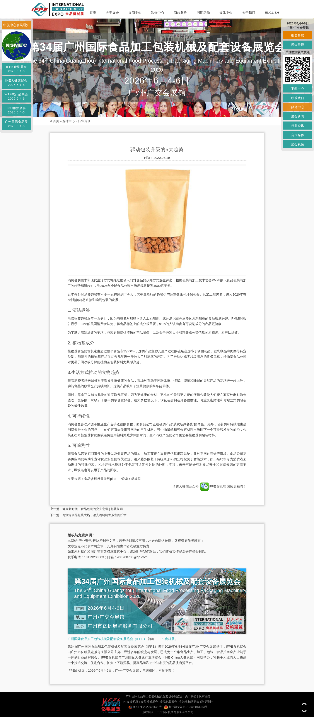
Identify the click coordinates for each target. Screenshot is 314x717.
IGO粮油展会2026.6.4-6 (16, 110)
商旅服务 (180, 12)
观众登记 (297, 44)
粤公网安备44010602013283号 (185, 706)
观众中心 (157, 12)
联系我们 (204, 696)
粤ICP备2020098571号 (145, 706)
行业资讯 (84, 121)
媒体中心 (225, 12)
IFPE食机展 (166, 639)
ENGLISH (272, 12)
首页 (93, 12)
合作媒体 (297, 135)
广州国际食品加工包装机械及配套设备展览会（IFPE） (107, 639)
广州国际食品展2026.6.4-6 (16, 124)
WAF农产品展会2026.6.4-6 (16, 96)
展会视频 (297, 144)
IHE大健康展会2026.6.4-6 (16, 83)
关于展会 (112, 12)
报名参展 (297, 35)
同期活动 (203, 12)
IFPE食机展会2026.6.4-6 (16, 69)
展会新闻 (297, 116)
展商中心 (135, 12)
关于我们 (248, 12)
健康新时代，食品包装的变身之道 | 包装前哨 (92, 509)
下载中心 (297, 88)
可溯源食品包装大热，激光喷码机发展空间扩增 (94, 515)
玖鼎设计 (207, 701)
